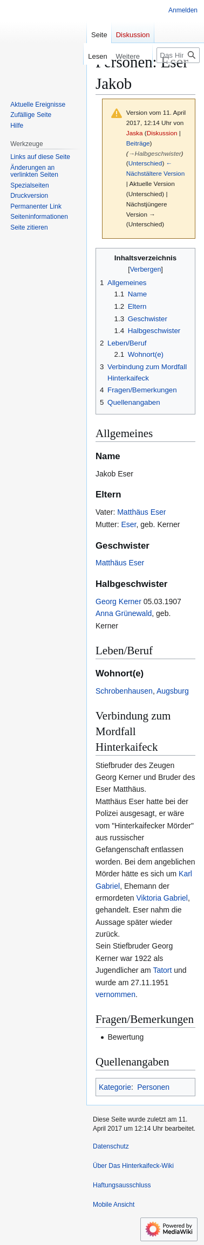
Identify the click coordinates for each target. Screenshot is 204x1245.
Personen (153, 1087)
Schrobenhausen (124, 691)
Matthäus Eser (141, 512)
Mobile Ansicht (113, 1204)
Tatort (162, 970)
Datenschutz (111, 1146)
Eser (128, 524)
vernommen (115, 994)
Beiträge (138, 143)
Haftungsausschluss (122, 1185)
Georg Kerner (118, 601)
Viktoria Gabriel (161, 898)
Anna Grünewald (124, 613)
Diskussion (162, 132)
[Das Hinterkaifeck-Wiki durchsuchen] (178, 55)
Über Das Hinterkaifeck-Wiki (133, 1166)
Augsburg (173, 691)
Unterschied (145, 163)
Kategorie (115, 1087)
